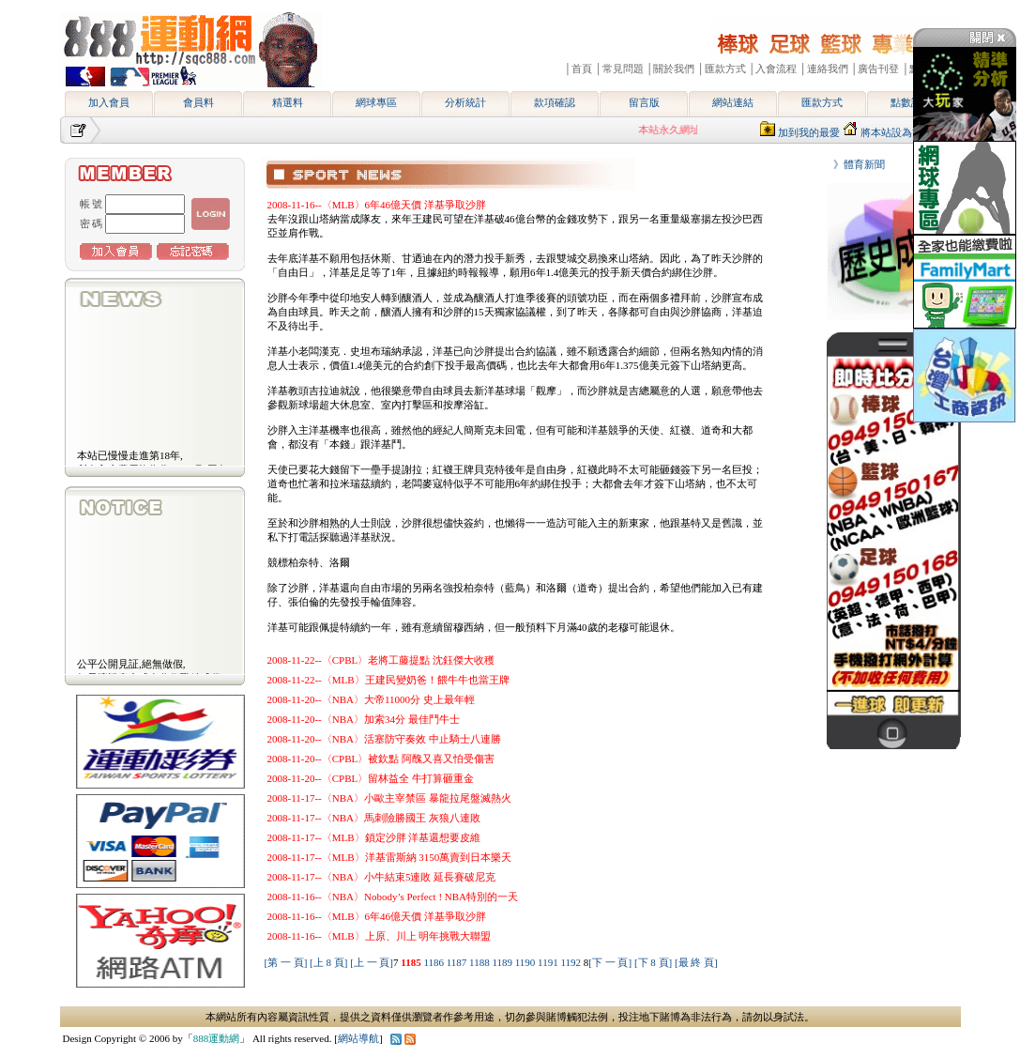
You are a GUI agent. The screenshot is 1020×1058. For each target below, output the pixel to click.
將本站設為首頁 (896, 132)
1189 (503, 962)
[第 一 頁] (286, 962)
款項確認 (554, 102)
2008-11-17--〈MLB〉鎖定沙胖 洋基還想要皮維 (374, 837)
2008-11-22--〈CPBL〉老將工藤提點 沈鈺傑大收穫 (381, 660)
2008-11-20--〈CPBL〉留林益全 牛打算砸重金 (371, 778)
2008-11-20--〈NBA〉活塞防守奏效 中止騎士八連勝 (384, 738)
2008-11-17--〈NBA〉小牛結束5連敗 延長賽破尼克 (381, 876)
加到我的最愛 (809, 132)
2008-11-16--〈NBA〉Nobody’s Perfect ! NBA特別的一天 (393, 896)
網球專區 (376, 102)
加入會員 (108, 102)
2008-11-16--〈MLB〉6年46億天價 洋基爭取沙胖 (376, 204)
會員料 (198, 102)
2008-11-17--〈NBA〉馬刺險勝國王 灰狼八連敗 (373, 817)
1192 (571, 962)
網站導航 (358, 1038)
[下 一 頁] (610, 962)
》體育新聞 (854, 164)
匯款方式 (822, 102)
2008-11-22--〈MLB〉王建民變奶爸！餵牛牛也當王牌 (388, 679)
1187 (458, 962)
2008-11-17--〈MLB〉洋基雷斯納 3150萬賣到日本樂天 (389, 857)
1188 (480, 962)
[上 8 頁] (328, 962)
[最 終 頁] (696, 962)
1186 (434, 962)
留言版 (644, 102)
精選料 (287, 102)
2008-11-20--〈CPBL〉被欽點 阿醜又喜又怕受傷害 (381, 758)
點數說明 (911, 102)
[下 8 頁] (653, 962)
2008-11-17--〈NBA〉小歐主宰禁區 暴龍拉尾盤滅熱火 (389, 798)
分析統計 (465, 102)
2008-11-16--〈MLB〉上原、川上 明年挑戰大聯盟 (379, 936)
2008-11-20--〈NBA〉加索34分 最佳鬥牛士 (363, 719)
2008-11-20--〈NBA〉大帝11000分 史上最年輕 (371, 699)
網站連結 (733, 102)
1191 (549, 962)
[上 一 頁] (371, 962)
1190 (526, 962)
